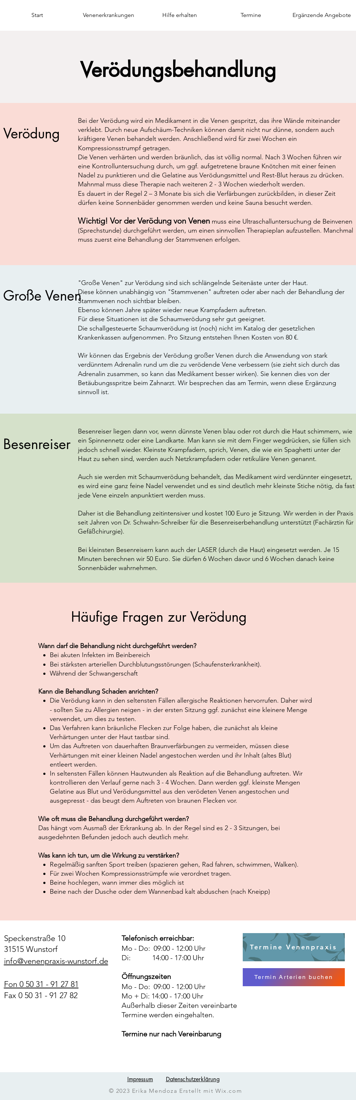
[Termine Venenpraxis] (294, 947)
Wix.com (228, 1090)
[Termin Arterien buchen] (294, 977)
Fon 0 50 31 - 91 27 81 (41, 984)
